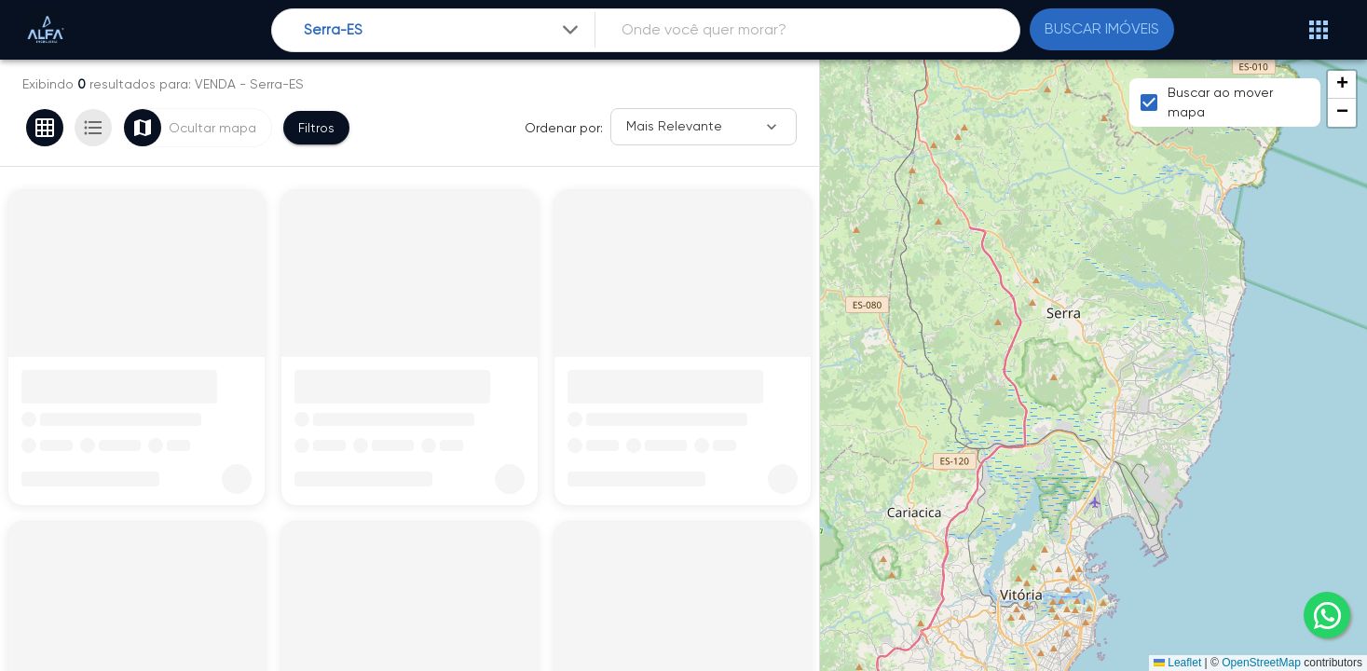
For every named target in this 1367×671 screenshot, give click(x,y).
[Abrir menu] (1318, 30)
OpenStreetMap (1261, 662)
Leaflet (1177, 662)
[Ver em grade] (44, 127)
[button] (1342, 85)
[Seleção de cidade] (443, 30)
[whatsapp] (1327, 615)
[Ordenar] (703, 126)
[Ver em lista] (93, 127)
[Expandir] (570, 30)
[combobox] (443, 30)
